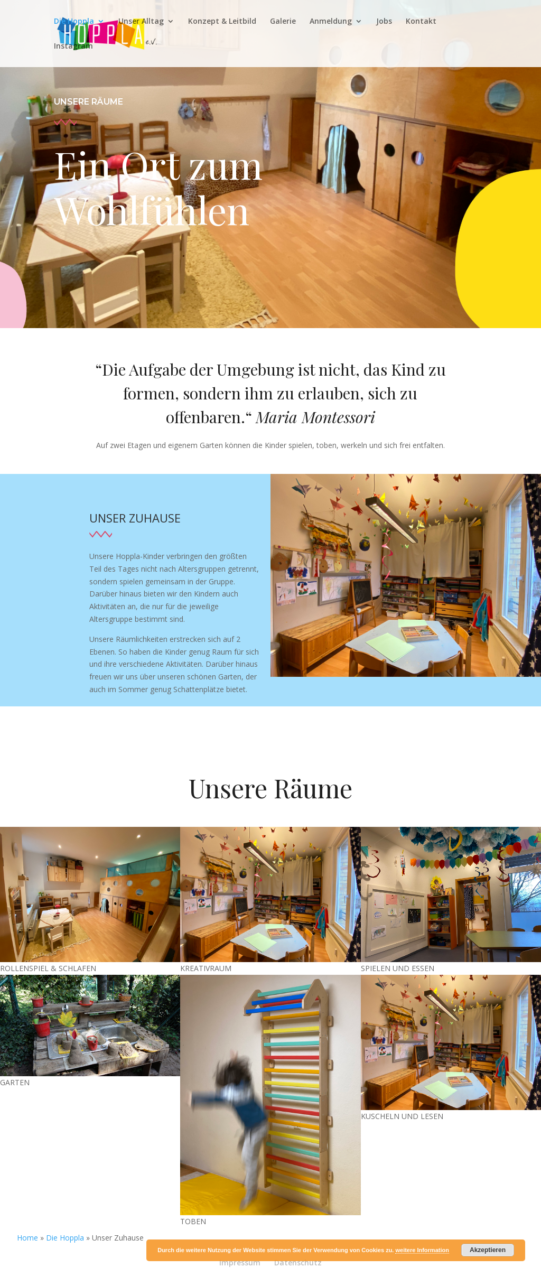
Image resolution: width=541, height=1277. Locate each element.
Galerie (283, 21)
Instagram (73, 46)
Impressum (239, 1262)
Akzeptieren (488, 1250)
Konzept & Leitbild (222, 21)
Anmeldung (331, 21)
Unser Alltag (141, 21)
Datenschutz (298, 1262)
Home (27, 1238)
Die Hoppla (74, 21)
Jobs (384, 21)
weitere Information (422, 1250)
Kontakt (421, 21)
